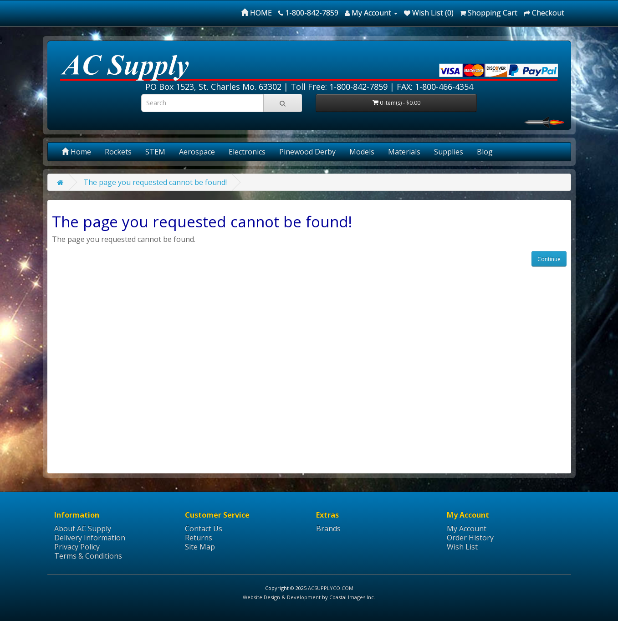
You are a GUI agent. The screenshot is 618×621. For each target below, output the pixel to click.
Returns (198, 538)
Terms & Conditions (88, 556)
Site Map (200, 547)
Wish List (462, 547)
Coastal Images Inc (351, 597)
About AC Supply (82, 528)
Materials (404, 152)
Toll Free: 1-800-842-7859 (339, 86)
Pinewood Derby (307, 152)
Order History (470, 538)
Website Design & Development (282, 597)
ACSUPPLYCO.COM (330, 588)
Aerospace (197, 152)
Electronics (247, 152)
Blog (485, 152)
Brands (328, 528)
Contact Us (203, 528)
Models (361, 152)
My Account (466, 528)
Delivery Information (89, 538)
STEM (155, 152)
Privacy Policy (77, 547)
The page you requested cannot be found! (155, 182)
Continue (549, 259)
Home (76, 152)
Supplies (448, 152)
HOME (256, 13)
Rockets (118, 152)
